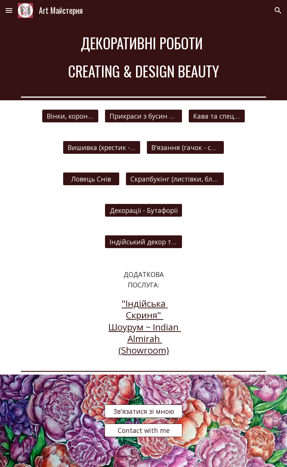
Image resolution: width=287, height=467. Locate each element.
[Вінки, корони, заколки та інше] (70, 115)
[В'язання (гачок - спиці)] (185, 147)
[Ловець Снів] (91, 178)
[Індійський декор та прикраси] (143, 241)
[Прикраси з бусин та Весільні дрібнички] (143, 115)
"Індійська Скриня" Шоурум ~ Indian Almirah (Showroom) (144, 326)
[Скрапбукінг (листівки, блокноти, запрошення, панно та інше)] (174, 178)
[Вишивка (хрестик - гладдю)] (101, 147)
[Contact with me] (143, 430)
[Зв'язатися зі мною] (143, 411)
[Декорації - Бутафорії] (143, 210)
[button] (9, 10)
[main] (143, 57)
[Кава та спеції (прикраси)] (216, 115)
